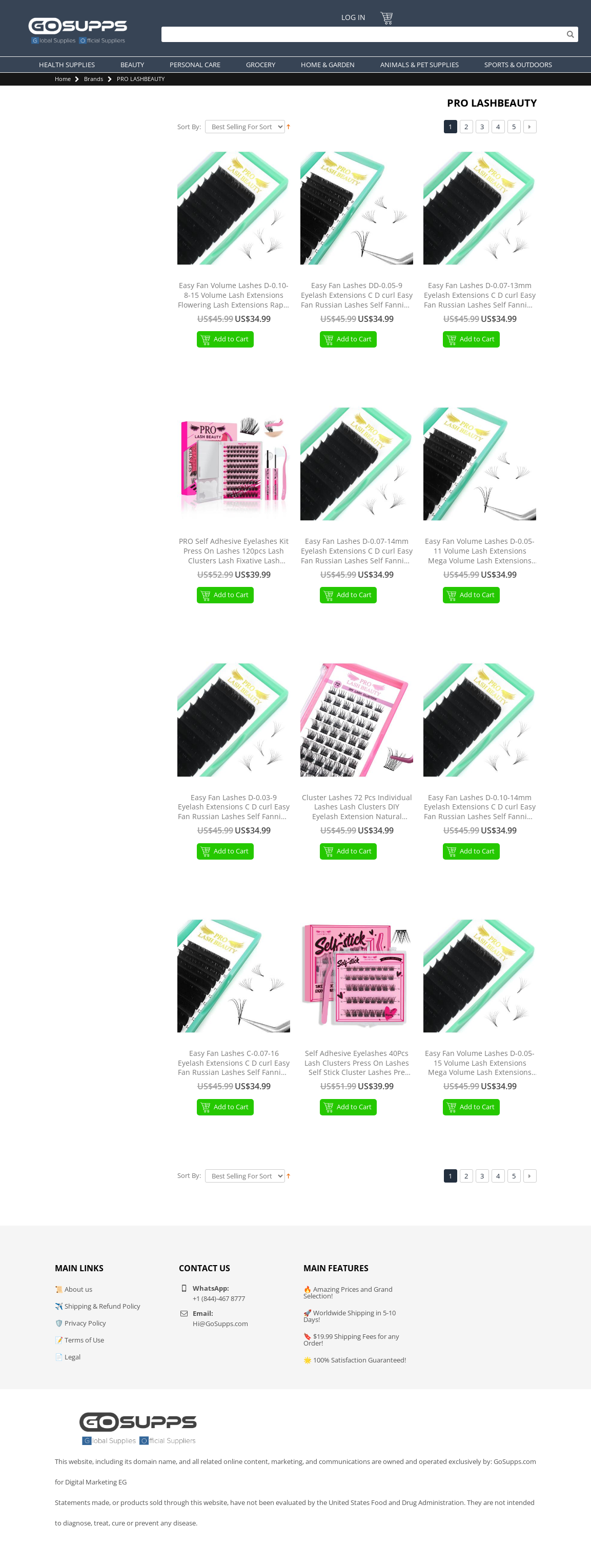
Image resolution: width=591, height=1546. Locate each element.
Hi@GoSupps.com (220, 1323)
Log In (353, 17)
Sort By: (189, 127)
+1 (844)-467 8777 (219, 1298)
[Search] (367, 34)
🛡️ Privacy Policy (80, 1323)
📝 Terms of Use (79, 1340)
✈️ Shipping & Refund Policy (97, 1306)
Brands (93, 79)
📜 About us (73, 1289)
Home (63, 79)
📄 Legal (67, 1356)
